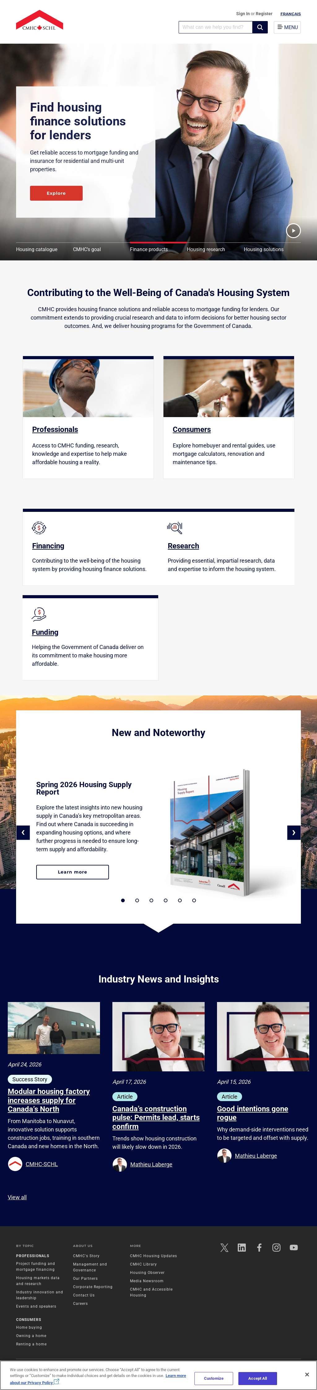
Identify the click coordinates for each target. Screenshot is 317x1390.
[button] (260, 27)
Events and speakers (36, 1306)
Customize (214, 1378)
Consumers (28, 1320)
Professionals (32, 1256)
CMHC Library (143, 1264)
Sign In (243, 13)
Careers (80, 1303)
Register (264, 13)
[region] (158, 1375)
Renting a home (31, 1344)
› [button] (294, 832)
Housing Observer (147, 1272)
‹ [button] (23, 832)
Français (290, 13)
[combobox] (215, 27)
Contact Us (84, 1295)
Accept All (257, 1378)
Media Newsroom (147, 1281)
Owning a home (31, 1336)
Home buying (29, 1327)
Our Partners (85, 1278)
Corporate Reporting (93, 1287)
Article (125, 1096)
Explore (56, 193)
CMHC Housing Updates (153, 1256)
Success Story (29, 1079)
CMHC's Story (86, 1256)
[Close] (307, 1374)
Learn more (83, 874)
